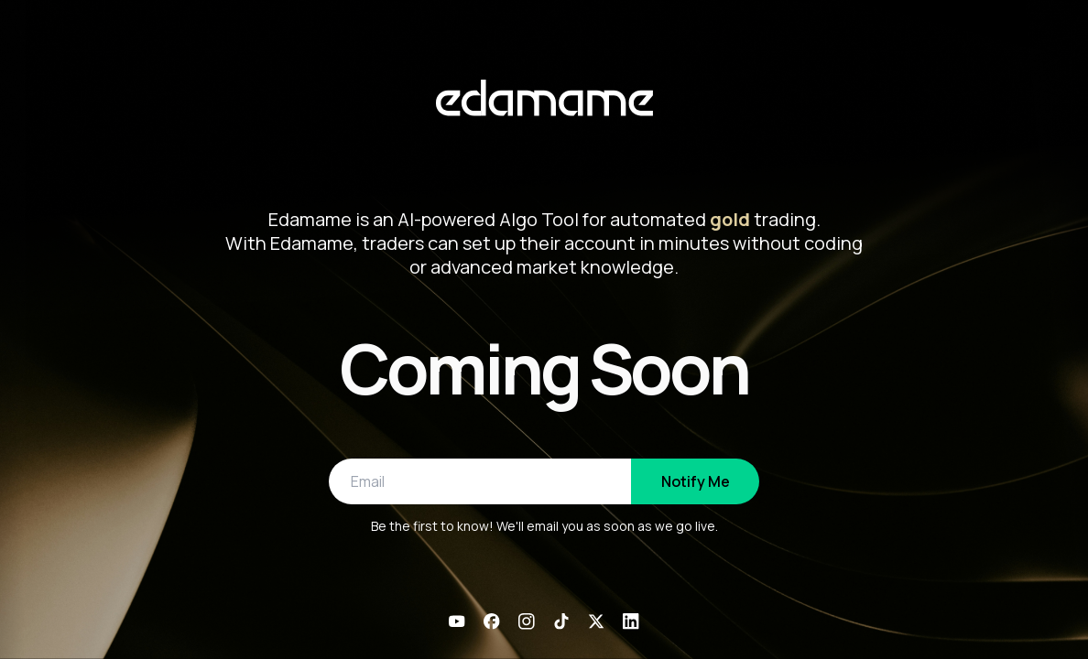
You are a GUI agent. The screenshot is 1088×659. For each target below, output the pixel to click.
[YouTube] (457, 621)
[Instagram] (526, 621)
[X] (596, 621)
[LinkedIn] (631, 621)
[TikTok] (561, 621)
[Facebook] (492, 621)
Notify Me (695, 481)
